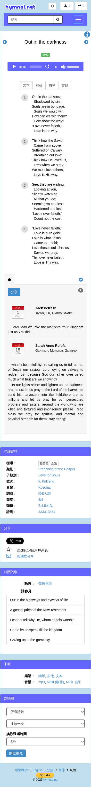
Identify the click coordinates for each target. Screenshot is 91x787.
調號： (11, 493)
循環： (11, 463)
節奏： (11, 500)
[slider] (35, 67)
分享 (14, 292)
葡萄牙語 (45, 584)
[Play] (14, 66)
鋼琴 (52, 85)
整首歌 (44, 463)
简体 (61, 770)
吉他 (64, 85)
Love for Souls (49, 475)
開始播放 (16, 753)
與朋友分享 (25, 556)
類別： (11, 469)
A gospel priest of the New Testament (38, 610)
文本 (26, 85)
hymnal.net (50, 779)
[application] (45, 66)
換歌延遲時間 (16, 734)
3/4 (40, 500)
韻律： (11, 506)
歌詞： (11, 481)
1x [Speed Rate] (56, 67)
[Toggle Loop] (47, 66)
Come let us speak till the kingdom (36, 630)
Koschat (44, 487)
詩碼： (11, 512)
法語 (50, 770)
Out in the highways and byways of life (39, 600)
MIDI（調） (74, 682)
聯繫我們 (21, 770)
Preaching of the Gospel (56, 469)
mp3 (41, 682)
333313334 (46, 512)
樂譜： (30, 676)
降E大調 (44, 493)
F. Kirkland (46, 481)
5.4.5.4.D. (45, 506)
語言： (30, 584)
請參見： (28, 591)
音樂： (11, 487)
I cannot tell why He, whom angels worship (42, 620)
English (37, 770)
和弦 (39, 85)
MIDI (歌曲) (55, 682)
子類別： (13, 475)
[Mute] (63, 66)
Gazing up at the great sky (30, 640)
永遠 (54, 463)
